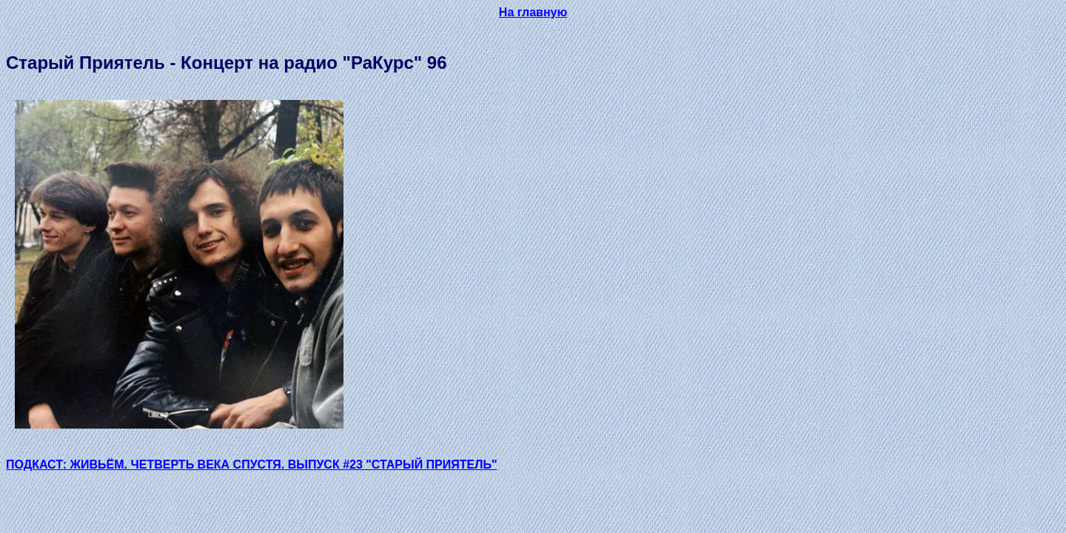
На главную (533, 12)
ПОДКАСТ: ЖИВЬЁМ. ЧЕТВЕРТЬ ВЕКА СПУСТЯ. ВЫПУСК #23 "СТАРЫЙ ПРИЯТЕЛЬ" (251, 464)
